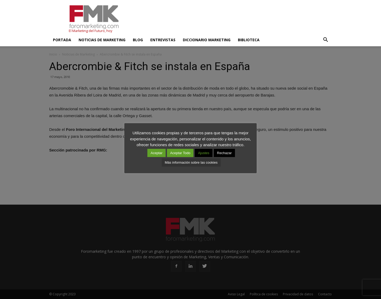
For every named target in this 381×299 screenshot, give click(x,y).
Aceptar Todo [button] (180, 153)
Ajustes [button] (203, 153)
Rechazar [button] (224, 153)
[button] (325, 40)
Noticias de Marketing (102, 39)
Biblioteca (249, 39)
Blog (138, 39)
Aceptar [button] (156, 153)
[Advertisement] (235, 19)
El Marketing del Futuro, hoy (90, 31)
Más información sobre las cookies (191, 162)
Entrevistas (162, 39)
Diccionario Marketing (206, 39)
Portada (62, 39)
